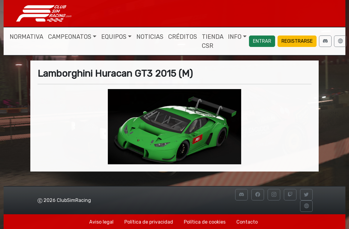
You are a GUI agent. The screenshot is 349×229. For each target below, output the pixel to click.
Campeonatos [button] (69, 36)
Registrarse (297, 41)
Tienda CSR (212, 41)
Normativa (26, 36)
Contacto (247, 222)
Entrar (262, 41)
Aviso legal (101, 222)
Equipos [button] (113, 36)
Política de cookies (205, 222)
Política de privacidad (148, 222)
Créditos (182, 36)
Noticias (149, 36)
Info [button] (234, 36)
